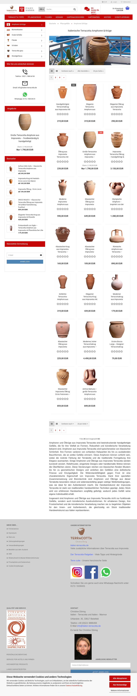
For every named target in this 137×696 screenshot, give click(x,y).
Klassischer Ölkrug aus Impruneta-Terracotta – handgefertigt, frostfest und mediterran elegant (90, 249)
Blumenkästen (15, 29)
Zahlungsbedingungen (17, 541)
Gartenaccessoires (75, 17)
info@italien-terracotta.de (89, 626)
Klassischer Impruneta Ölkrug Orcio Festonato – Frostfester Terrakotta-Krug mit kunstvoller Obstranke (62, 392)
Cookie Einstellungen (16, 566)
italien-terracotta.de (80, 545)
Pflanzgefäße (34, 17)
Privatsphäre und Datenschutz (19, 562)
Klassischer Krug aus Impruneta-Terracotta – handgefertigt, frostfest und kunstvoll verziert (63, 249)
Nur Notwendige (120, 685)
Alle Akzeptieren (120, 678)
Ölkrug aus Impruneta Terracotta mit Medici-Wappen (62, 154)
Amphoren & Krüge (16, 24)
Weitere (107, 17)
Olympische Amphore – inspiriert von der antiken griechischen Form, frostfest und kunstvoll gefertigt (117, 202)
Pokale (12, 40)
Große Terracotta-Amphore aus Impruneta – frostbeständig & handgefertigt (90, 154)
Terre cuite (75, 560)
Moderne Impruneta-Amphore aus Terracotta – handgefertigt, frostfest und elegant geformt (62, 202)
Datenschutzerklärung (74, 686)
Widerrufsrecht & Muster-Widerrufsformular (24, 558)
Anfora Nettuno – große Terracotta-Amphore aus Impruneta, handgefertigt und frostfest (89, 392)
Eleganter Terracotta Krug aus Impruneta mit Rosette (89, 297)
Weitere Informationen (120, 690)
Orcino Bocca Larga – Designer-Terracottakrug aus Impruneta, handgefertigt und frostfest (116, 344)
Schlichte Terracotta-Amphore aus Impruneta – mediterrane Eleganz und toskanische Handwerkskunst (63, 297)
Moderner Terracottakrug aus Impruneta (117, 296)
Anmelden (25, 262)
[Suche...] (42, 9)
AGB (10, 554)
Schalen (12, 45)
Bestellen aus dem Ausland (18, 550)
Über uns (12, 537)
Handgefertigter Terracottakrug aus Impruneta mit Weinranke (62, 107)
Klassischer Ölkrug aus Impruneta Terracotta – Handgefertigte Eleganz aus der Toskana (62, 344)
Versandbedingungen (16, 545)
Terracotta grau (15, 51)
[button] (104, 2)
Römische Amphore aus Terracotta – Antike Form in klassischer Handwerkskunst (117, 249)
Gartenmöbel (94, 17)
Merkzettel (126, 2)
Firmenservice (13, 529)
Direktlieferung (122, 17)
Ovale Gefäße (14, 35)
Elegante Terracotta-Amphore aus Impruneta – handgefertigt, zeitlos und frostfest (90, 107)
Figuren (48, 17)
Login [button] (114, 2)
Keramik (59, 17)
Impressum (13, 533)
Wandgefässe (14, 56)
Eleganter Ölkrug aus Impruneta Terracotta (117, 106)
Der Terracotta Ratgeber (82, 554)
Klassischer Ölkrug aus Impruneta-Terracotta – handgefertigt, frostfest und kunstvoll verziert (90, 202)
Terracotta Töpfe (16, 17)
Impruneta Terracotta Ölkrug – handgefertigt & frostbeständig (117, 154)
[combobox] (67, 71)
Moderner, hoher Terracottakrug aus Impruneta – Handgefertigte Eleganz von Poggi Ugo (89, 344)
